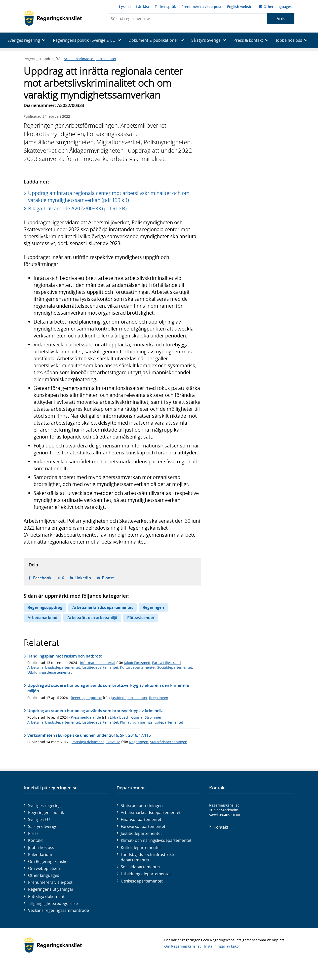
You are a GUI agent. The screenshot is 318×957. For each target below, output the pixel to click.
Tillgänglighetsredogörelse (53, 903)
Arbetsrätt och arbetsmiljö (92, 617)
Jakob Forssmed (137, 662)
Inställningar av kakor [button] (222, 946)
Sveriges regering (44, 805)
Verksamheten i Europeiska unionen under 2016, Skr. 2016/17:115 (89, 735)
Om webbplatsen (44, 868)
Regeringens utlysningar (51, 889)
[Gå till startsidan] (53, 18)
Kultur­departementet (141, 847)
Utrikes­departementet (142, 881)
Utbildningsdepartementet (49, 672)
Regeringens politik (46, 812)
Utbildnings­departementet (146, 874)
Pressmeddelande (86, 717)
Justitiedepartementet (100, 667)
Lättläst (142, 6)
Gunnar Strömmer (146, 717)
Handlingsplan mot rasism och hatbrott (64, 656)
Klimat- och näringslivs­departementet (156, 840)
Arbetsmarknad (42, 617)
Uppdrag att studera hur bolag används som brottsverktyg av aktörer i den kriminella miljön (108, 688)
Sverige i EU (39, 819)
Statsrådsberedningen (168, 741)
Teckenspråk (165, 6)
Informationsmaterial (97, 662)
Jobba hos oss (41, 847)
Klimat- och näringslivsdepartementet (151, 722)
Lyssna (125, 6)
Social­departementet (140, 867)
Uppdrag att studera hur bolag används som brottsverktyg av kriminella (95, 710)
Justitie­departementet (141, 833)
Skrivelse (113, 741)
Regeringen (153, 607)
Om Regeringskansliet (48, 861)
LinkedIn (83, 578)
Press (33, 833)
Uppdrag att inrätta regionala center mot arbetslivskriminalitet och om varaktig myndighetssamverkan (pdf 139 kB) (109, 196)
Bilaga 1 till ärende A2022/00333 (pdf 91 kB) (77, 208)
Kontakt (35, 840)
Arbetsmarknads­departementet (151, 812)
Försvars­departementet (143, 826)
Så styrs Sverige (42, 826)
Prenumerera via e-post (201, 6)
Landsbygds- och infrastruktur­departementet (150, 857)
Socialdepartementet (174, 667)
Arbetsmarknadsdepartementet (90, 58)
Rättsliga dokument (88, 741)
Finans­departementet (141, 819)
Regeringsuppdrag (45, 607)
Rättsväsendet (140, 617)
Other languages (275, 6)
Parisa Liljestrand (166, 662)
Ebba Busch (119, 717)
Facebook (42, 578)
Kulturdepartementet (138, 667)
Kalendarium (40, 854)
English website (240, 6)
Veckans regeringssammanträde (58, 910)
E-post (108, 578)
